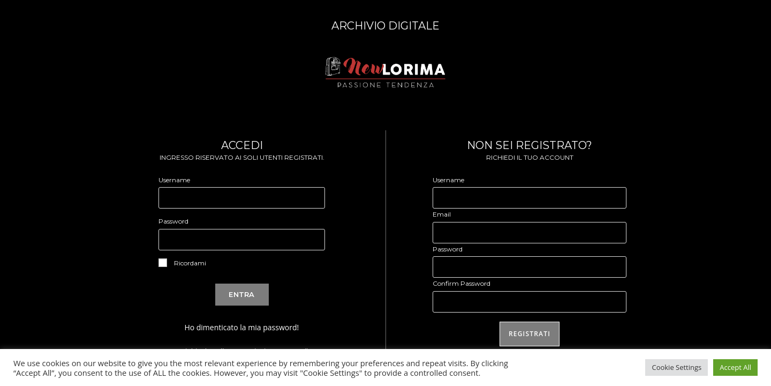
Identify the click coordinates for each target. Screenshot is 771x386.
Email (442, 214)
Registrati (529, 333)
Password (173, 221)
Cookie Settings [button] (676, 367)
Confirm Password (461, 283)
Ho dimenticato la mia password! (241, 327)
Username (174, 180)
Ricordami (182, 262)
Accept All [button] (735, 367)
